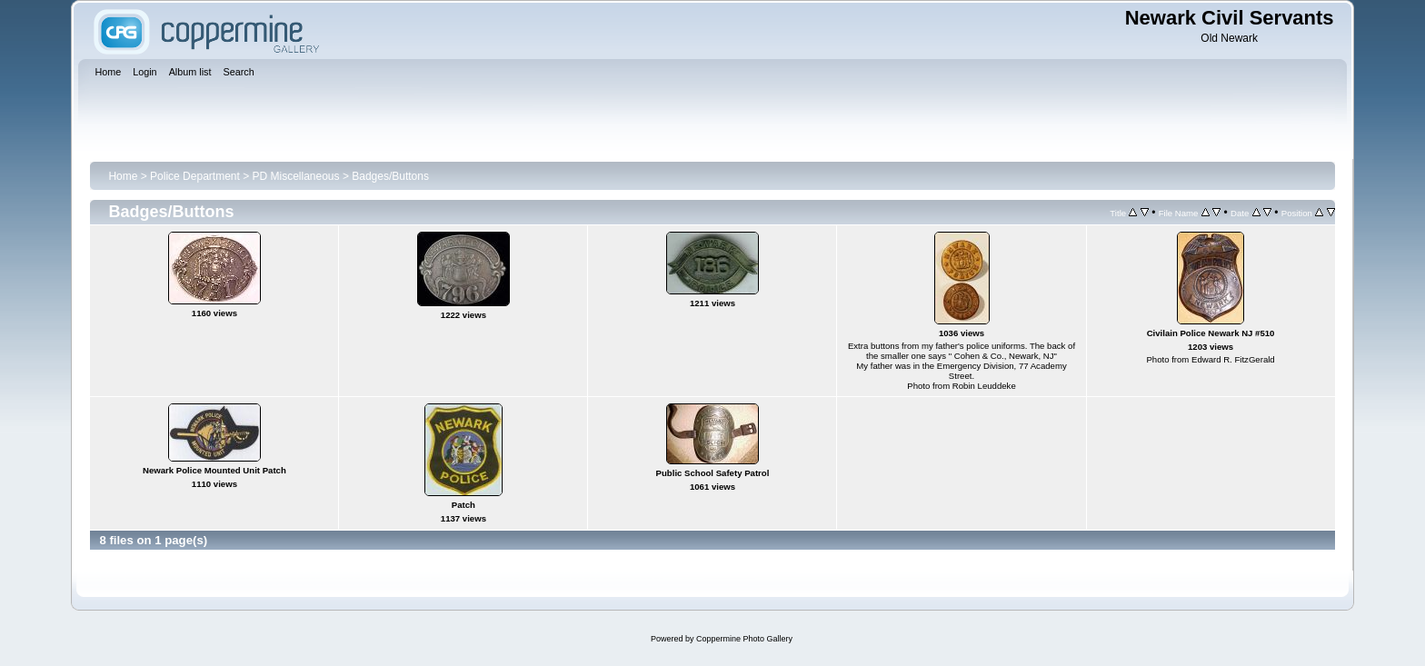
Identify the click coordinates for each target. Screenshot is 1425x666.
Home (122, 176)
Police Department (195, 176)
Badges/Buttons (390, 176)
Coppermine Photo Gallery (744, 638)
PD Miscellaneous (296, 176)
